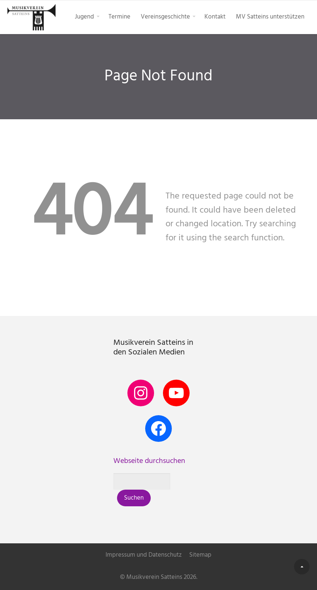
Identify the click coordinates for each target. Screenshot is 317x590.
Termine (119, 17)
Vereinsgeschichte (165, 17)
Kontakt (215, 17)
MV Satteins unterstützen (270, 17)
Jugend (84, 17)
